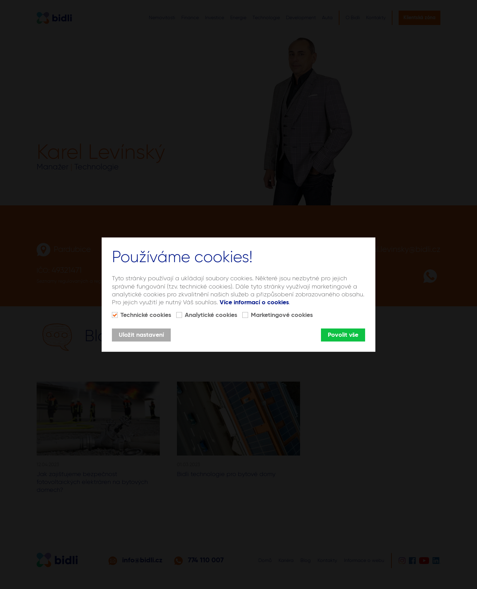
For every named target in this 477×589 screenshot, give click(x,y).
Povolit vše (343, 335)
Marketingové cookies (282, 315)
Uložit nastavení (141, 335)
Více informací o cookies (254, 302)
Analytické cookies (211, 315)
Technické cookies (145, 315)
